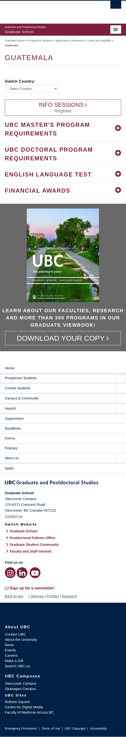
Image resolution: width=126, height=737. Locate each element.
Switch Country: (20, 81)
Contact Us (14, 516)
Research (69, 596)
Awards (10, 408)
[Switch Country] (31, 88)
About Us (12, 458)
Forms (10, 438)
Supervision (14, 418)
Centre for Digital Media (24, 707)
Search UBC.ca (17, 666)
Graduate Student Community (34, 545)
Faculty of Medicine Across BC (29, 712)
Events (10, 650)
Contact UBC (15, 634)
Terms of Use (51, 728)
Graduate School (15, 40)
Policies (11, 448)
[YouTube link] (35, 572)
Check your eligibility (99, 40)
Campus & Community (22, 398)
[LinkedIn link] (22, 572)
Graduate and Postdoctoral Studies (63, 483)
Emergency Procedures (21, 728)
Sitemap (37, 596)
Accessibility (98, 728)
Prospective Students (40, 40)
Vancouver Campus (20, 683)
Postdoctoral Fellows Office (32, 538)
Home (9, 368)
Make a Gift (14, 661)
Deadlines (13, 428)
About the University (21, 639)
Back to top (16, 596)
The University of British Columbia (45, 10)
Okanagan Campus (20, 689)
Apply (9, 468)
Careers (11, 655)
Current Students (17, 388)
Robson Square (17, 702)
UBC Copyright (75, 728)
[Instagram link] (10, 572)
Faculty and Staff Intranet (30, 551)
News (9, 645)
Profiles (53, 596)
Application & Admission (70, 40)
